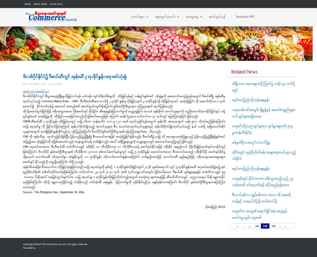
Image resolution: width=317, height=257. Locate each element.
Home (27, 4)
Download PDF (245, 16)
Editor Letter (40, 4)
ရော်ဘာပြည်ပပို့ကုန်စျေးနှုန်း (250, 100)
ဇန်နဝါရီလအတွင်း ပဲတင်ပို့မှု (251, 142)
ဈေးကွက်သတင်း (165, 17)
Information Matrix (46, 248)
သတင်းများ (137, 17)
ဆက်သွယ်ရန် (217, 16)
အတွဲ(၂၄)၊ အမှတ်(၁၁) (36, 91)
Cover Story (56, 4)
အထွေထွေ (191, 17)
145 (273, 226)
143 (257, 226)
